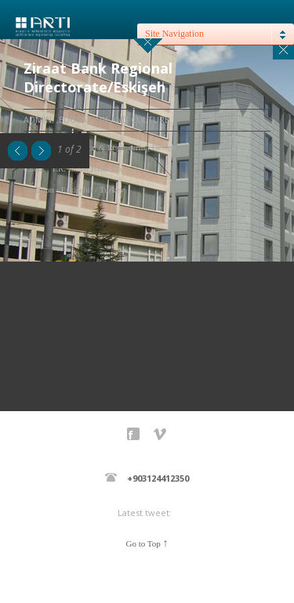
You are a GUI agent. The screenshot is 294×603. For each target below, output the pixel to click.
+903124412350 (158, 478)
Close (283, 49)
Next (41, 151)
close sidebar (147, 45)
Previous (17, 151)
